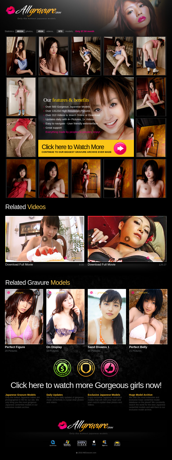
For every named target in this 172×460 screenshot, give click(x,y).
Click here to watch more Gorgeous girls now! (86, 385)
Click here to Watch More (88, 148)
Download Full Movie (19, 264)
